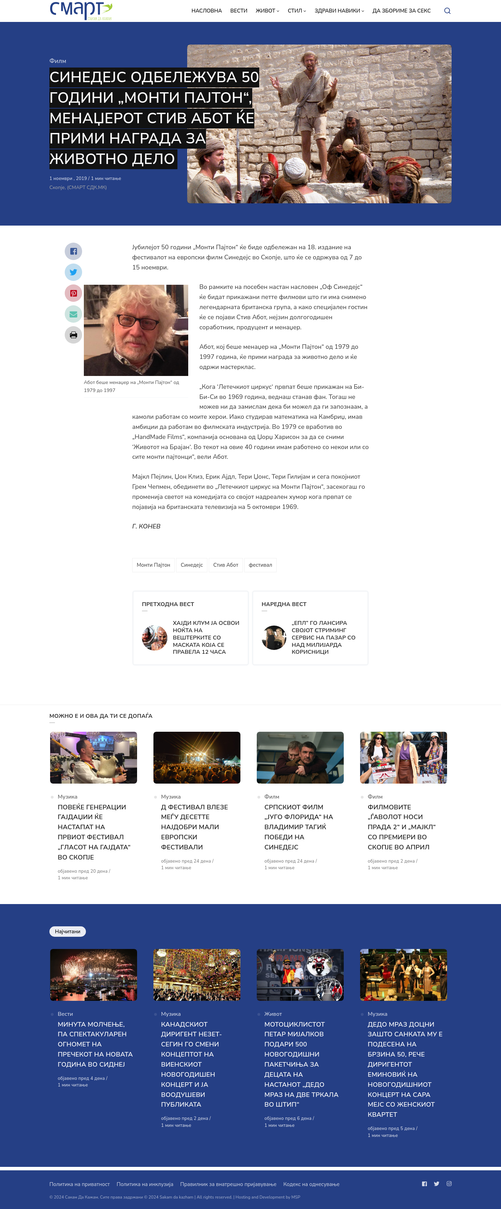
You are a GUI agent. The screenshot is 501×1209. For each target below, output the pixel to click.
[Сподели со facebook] (73, 251)
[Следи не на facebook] (426, 1184)
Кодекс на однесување (311, 1184)
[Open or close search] (447, 11)
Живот (273, 1018)
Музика (68, 799)
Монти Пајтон (153, 565)
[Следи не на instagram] (448, 1184)
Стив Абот (225, 565)
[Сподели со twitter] (73, 272)
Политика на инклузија (145, 1184)
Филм (57, 61)
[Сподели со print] (73, 335)
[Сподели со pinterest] (73, 293)
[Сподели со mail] (73, 314)
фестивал (260, 565)
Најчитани (67, 933)
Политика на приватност (79, 1184)
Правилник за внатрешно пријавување (228, 1184)
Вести (65, 1018)
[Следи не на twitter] (436, 1184)
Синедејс (192, 565)
